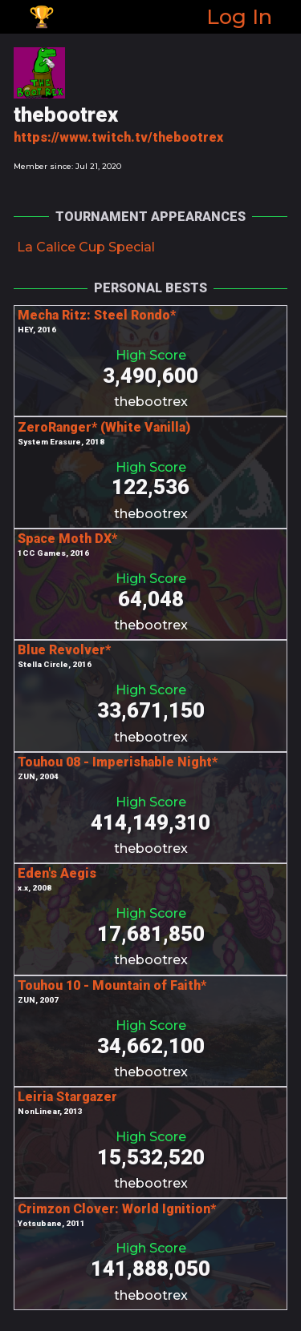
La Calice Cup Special (86, 247)
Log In (239, 16)
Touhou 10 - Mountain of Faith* (112, 985)
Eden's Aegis (57, 873)
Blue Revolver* (64, 649)
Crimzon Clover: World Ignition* (117, 1208)
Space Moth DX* (67, 538)
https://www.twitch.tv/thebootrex (118, 137)
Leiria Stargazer (67, 1096)
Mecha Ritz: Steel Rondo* (97, 315)
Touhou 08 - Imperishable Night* (118, 762)
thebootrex (151, 401)
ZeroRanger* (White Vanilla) (104, 427)
